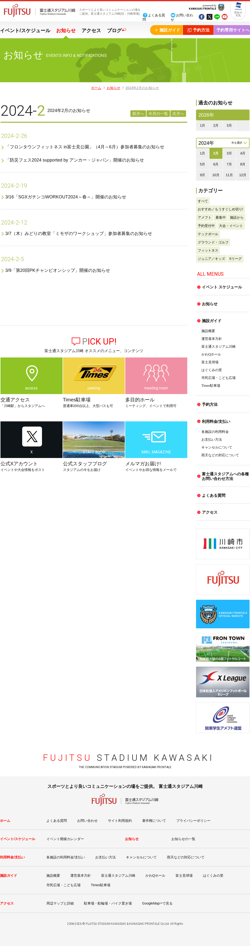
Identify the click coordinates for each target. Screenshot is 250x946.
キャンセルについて (216, 447)
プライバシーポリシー (193, 821)
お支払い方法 (211, 439)
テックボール (208, 234)
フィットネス (208, 250)
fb (201, 17)
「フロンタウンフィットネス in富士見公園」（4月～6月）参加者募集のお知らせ (84, 146)
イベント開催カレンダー (65, 839)
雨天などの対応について (220, 455)
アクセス (91, 30)
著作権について (154, 821)
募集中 (221, 217)
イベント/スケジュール (25, 30)
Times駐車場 (210, 385)
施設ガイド (211, 321)
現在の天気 (238, 14)
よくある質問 (213, 495)
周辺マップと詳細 (60, 903)
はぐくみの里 (211, 370)
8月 (243, 164)
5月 (202, 164)
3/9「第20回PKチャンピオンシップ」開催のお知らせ (57, 270)
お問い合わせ (87, 821)
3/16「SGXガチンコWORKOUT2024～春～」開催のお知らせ (65, 196)
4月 (243, 153)
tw (209, 17)
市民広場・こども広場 (218, 378)
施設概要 (208, 331)
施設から (237, 217)
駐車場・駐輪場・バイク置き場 (108, 903)
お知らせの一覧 (183, 839)
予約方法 (210, 404)
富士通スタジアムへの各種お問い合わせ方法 (225, 476)
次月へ (178, 114)
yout (224, 17)
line (217, 17)
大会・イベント (231, 226)
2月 (216, 125)
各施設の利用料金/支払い (65, 857)
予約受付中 (206, 226)
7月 (229, 164)
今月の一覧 (158, 114)
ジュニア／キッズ (211, 259)
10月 (216, 175)
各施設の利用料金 (215, 432)
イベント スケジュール (222, 287)
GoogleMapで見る (157, 903)
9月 (202, 175)
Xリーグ (235, 259)
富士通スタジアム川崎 (218, 346)
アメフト (204, 217)
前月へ (138, 114)
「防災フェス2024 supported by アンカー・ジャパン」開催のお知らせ (74, 160)
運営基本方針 (211, 339)
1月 (202, 125)
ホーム (96, 88)
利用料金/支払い (216, 421)
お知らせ (66, 30)
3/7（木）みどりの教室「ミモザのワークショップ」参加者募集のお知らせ (78, 233)
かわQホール (211, 354)
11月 (229, 175)
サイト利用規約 (120, 821)
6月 (216, 164)
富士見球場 (210, 362)
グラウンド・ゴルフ (213, 242)
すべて (203, 201)
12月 (243, 175)
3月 (229, 125)
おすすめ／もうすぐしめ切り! (220, 209)
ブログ (114, 30)
